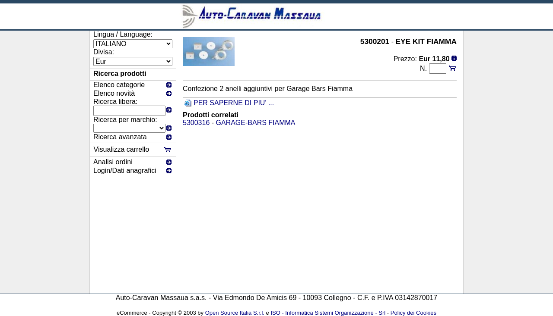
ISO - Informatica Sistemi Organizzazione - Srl (327, 313)
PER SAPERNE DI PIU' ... (234, 102)
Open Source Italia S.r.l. (234, 313)
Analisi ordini (113, 162)
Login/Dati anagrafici (124, 170)
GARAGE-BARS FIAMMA (256, 122)
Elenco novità (114, 93)
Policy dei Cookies (413, 313)
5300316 (196, 122)
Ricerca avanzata (120, 137)
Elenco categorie (119, 84)
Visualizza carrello (121, 149)
